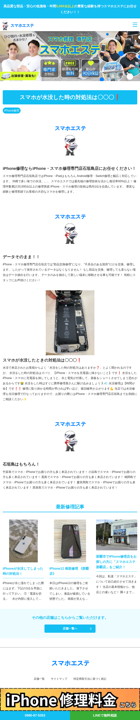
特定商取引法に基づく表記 (90, 678)
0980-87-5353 (35, 715)
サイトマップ (58, 678)
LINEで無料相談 (105, 715)
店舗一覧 (37, 678)
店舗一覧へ (70, 628)
